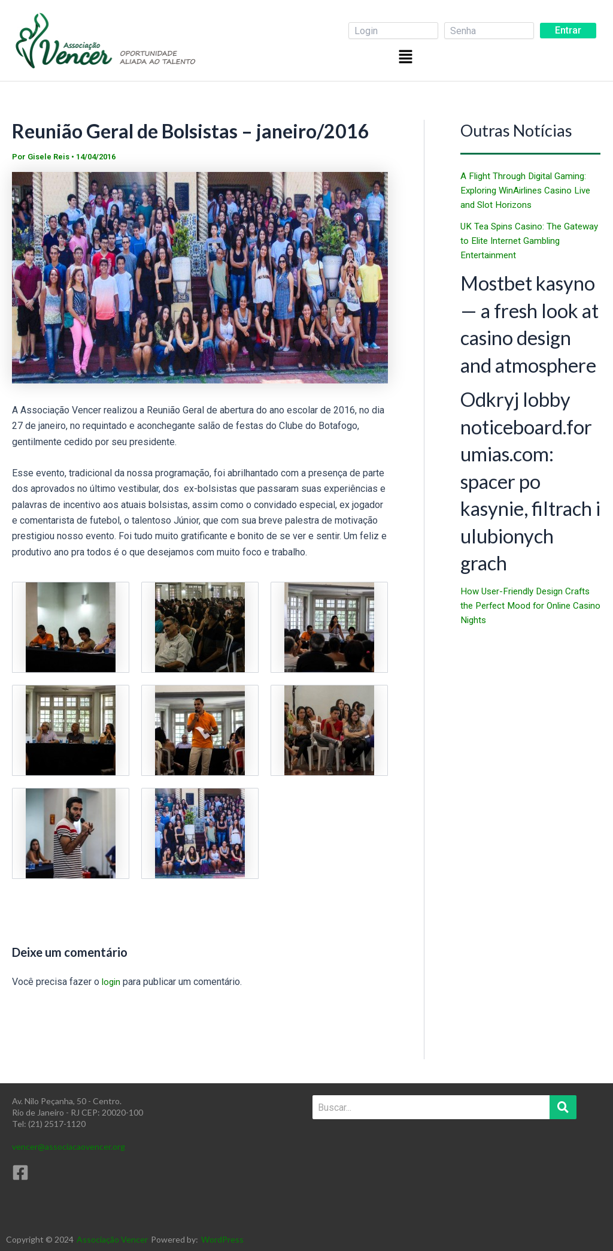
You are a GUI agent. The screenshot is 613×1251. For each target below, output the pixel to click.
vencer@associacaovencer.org (68, 1146)
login (112, 981)
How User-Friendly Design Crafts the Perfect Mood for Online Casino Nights (529, 728)
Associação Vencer (112, 1239)
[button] (407, 56)
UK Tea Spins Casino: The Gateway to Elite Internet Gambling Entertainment (513, 240)
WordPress (222, 1239)
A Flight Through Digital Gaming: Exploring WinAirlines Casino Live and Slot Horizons (530, 190)
